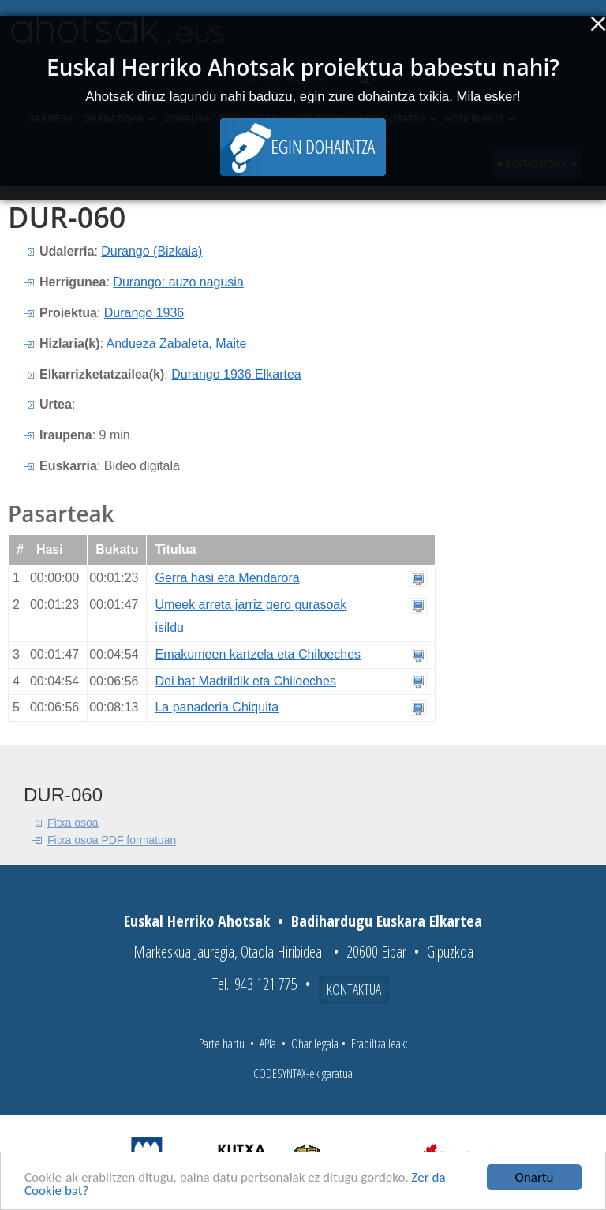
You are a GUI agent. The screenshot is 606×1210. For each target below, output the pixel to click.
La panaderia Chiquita (217, 707)
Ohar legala (315, 1043)
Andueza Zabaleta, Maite (176, 343)
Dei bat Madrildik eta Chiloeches (245, 681)
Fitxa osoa (73, 822)
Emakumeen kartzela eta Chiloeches (258, 654)
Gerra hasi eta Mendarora (227, 577)
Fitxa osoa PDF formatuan (111, 840)
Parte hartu (222, 1043)
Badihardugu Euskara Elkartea (386, 921)
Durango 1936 (144, 312)
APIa (268, 1043)
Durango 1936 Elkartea (236, 374)
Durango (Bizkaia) (151, 251)
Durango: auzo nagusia (178, 282)
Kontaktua (354, 989)
